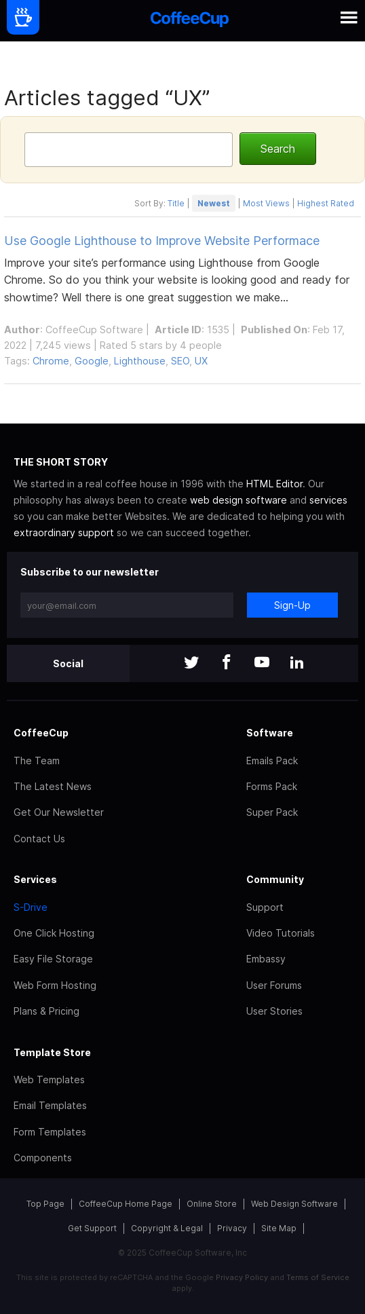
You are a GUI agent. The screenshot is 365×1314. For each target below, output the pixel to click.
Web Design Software (294, 1204)
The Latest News (53, 786)
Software (269, 732)
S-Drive (30, 907)
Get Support (92, 1228)
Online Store (212, 1204)
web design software (238, 500)
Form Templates (50, 1132)
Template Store (52, 1052)
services (328, 500)
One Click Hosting (54, 933)
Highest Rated (325, 203)
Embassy (266, 958)
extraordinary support (64, 532)
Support (265, 907)
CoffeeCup (41, 732)
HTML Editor (274, 483)
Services (35, 879)
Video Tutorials (280, 933)
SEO (180, 361)
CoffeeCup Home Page (125, 1204)
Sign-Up (292, 605)
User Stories (274, 1011)
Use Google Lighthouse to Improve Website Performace (162, 240)
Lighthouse (140, 361)
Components (43, 1157)
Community (275, 879)
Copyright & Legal (167, 1228)
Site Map (278, 1228)
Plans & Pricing (46, 1011)
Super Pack (272, 812)
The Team (37, 760)
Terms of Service (317, 1277)
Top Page (45, 1204)
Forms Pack (271, 786)
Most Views (266, 203)
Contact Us (39, 838)
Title (176, 203)
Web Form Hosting (55, 985)
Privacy (232, 1228)
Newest (213, 203)
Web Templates (49, 1079)
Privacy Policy (242, 1277)
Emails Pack (272, 760)
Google (92, 361)
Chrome (51, 361)
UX (201, 361)
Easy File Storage (53, 958)
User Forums (274, 985)
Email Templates (50, 1105)
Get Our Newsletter (59, 812)
